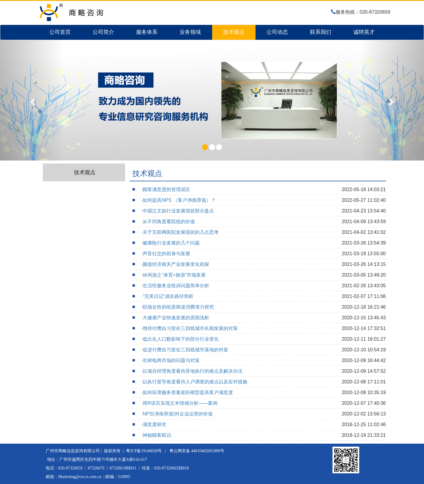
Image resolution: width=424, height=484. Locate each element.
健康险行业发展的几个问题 (171, 242)
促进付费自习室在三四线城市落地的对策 (185, 349)
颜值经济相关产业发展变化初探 (176, 264)
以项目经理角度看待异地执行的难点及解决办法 (192, 371)
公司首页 (60, 32)
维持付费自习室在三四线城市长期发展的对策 (190, 328)
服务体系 (146, 32)
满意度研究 (154, 424)
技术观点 (234, 32)
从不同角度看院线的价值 (169, 221)
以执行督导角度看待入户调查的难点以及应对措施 (195, 381)
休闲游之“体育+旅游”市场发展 (174, 274)
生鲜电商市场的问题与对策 (171, 360)
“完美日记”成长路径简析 (168, 296)
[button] (32, 100)
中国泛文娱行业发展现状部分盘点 (178, 210)
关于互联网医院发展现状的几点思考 (181, 232)
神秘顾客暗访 (157, 435)
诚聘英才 (364, 32)
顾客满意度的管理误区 (166, 189)
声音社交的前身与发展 (166, 253)
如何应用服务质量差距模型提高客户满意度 (188, 392)
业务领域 (190, 32)
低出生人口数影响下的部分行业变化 (181, 339)
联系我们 (320, 32)
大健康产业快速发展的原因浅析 (176, 317)
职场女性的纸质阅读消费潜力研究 (178, 307)
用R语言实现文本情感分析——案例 (180, 403)
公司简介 (103, 32)
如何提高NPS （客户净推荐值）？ (179, 200)
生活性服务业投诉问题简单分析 (176, 285)
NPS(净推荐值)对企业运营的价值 (178, 413)
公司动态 (277, 32)
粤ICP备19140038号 (144, 451)
